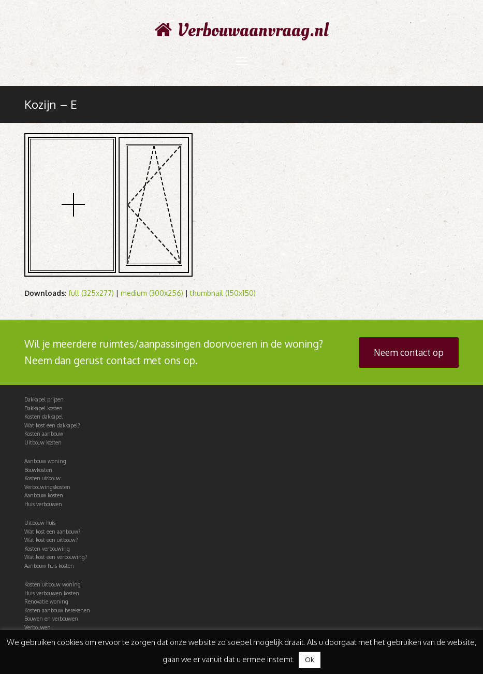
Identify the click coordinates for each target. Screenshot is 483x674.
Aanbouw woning (45, 461)
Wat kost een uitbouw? (51, 540)
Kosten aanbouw (43, 434)
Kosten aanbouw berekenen (57, 610)
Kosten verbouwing (47, 549)
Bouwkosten (38, 470)
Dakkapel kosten (43, 408)
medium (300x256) (152, 293)
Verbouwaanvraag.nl (242, 31)
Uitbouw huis (39, 523)
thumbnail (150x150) (223, 293)
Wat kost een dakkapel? (52, 425)
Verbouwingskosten (47, 487)
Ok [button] (309, 659)
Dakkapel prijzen (44, 399)
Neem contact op (409, 352)
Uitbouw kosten (43, 442)
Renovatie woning (46, 601)
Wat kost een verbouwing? (55, 557)
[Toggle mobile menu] (241, 60)
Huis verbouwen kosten (51, 593)
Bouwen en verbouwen (51, 618)
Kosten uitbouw (42, 478)
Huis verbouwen (43, 504)
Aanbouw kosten (43, 495)
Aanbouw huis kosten (49, 566)
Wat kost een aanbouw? (52, 531)
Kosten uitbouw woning (52, 584)
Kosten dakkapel (43, 416)
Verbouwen (37, 627)
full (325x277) (91, 293)
